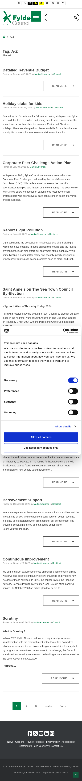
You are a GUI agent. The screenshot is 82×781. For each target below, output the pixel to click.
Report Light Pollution (23, 230)
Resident (59, 107)
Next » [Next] (48, 706)
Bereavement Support (22, 500)
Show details (63, 426)
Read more (65, 87)
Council (57, 74)
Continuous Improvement (26, 559)
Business (53, 234)
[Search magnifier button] (75, 17)
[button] (76, 775)
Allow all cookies (41, 437)
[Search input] (60, 17)
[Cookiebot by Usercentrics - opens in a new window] (63, 331)
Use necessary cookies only (41, 447)
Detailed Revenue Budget (26, 70)
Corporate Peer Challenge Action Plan (37, 163)
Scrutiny (10, 618)
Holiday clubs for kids (22, 103)
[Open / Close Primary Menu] (36, 16)
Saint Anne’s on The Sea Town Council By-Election (38, 291)
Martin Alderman (42, 74)
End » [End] (63, 706)
